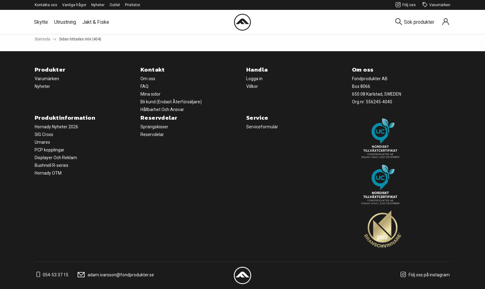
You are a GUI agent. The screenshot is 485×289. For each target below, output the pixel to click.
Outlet (114, 5)
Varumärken (435, 5)
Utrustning (65, 22)
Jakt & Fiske (95, 22)
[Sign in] (445, 22)
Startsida (42, 39)
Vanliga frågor (74, 5)
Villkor (252, 86)
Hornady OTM (48, 173)
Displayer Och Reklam (56, 157)
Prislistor (132, 5)
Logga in (254, 78)
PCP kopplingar (49, 149)
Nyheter (98, 5)
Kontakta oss (46, 5)
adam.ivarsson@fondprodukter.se (115, 274)
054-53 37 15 (51, 274)
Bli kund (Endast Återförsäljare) (171, 101)
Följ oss (405, 5)
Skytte (41, 22)
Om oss (147, 78)
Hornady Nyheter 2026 (56, 126)
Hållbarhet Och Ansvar (162, 109)
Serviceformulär (262, 126)
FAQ (144, 86)
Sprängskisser (154, 126)
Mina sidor (150, 94)
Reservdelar (152, 134)
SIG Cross (44, 134)
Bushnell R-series (51, 165)
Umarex (42, 142)
